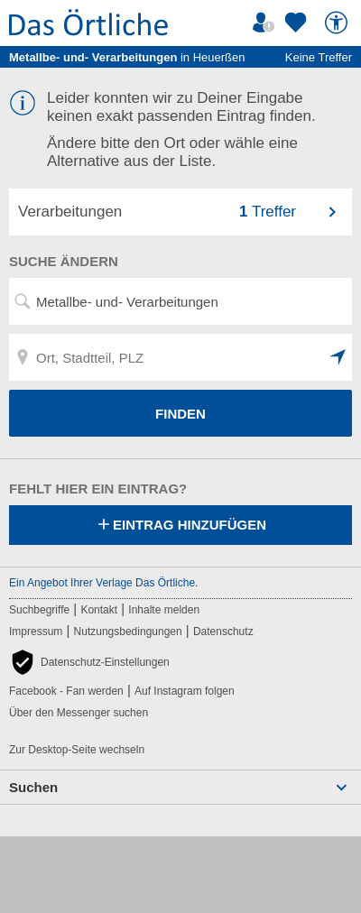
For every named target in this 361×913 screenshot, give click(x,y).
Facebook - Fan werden (66, 691)
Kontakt (98, 610)
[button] (338, 357)
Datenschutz (223, 631)
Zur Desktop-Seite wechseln (76, 749)
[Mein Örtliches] (266, 22)
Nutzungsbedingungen (128, 631)
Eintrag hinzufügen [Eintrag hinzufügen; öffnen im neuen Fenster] (180, 526)
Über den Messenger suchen (78, 712)
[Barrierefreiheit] (338, 22)
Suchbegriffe (39, 610)
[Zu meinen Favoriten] (297, 22)
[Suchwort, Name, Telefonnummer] (180, 301)
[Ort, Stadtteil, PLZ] (180, 357)
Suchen (33, 787)
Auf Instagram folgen (184, 691)
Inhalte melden (163, 610)
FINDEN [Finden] (180, 413)
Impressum (35, 631)
